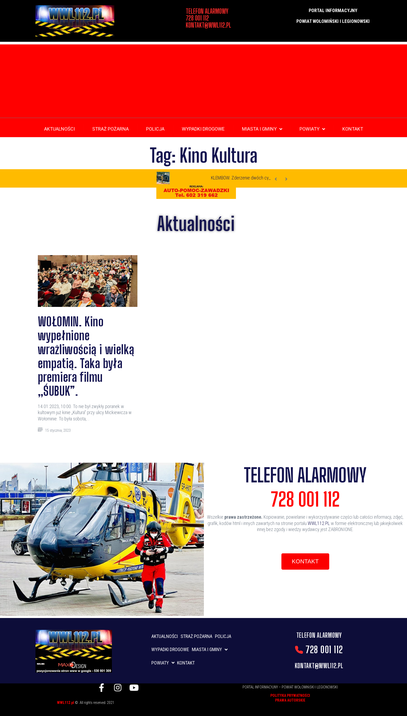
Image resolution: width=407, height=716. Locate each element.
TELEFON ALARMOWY (305, 475)
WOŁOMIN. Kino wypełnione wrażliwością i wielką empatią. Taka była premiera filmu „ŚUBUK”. (86, 356)
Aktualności (196, 223)
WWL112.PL (319, 523)
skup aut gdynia (117, 707)
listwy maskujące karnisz (146, 701)
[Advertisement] (203, 81)
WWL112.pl (66, 702)
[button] (305, 561)
